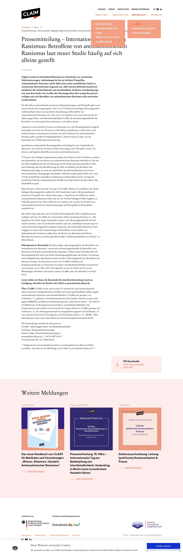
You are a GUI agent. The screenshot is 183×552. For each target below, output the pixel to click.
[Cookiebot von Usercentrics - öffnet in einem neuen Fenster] (15, 547)
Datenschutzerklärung (114, 541)
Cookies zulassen (163, 535)
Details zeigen (36, 547)
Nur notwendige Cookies (163, 541)
